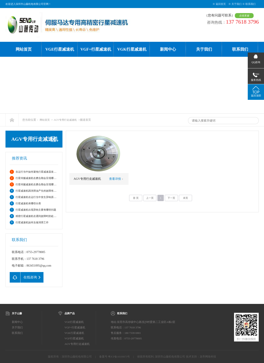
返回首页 (221, 4)
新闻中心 (168, 49)
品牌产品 (70, 313)
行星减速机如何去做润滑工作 (32, 222)
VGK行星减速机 (131, 49)
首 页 (136, 197)
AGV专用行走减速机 (65, 119)
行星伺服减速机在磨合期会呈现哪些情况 (38, 178)
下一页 (171, 197)
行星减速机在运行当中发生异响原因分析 (38, 197)
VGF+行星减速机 (95, 49)
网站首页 (24, 49)
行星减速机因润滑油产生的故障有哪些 (37, 190)
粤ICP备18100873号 (118, 356)
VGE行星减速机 (59, 49)
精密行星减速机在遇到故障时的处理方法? (39, 216)
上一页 (150, 197)
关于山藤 (17, 313)
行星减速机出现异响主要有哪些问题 (36, 209)
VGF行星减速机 (74, 338)
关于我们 (237, 4)
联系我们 (250, 4)
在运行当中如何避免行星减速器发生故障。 (40, 171)
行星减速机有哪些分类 (28, 203)
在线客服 (245, 15)
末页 (185, 197)
